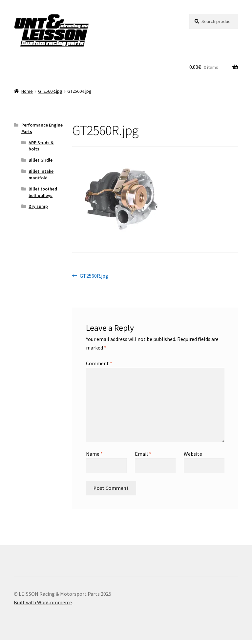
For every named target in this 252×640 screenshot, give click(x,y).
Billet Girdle (40, 160)
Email (143, 453)
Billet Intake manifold (41, 174)
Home (27, 91)
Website (193, 453)
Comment (99, 363)
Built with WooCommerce (43, 602)
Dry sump (38, 206)
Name (94, 453)
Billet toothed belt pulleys (43, 192)
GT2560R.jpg (50, 91)
